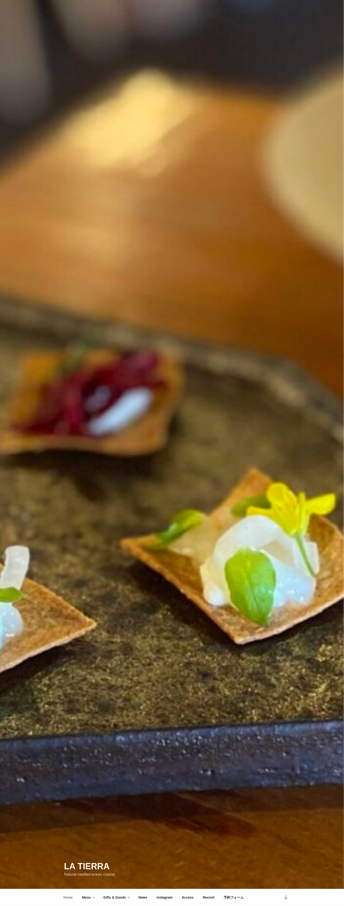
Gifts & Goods (116, 897)
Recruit (208, 897)
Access (188, 897)
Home (68, 897)
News (143, 897)
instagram (164, 897)
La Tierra (87, 866)
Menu (88, 897)
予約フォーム (234, 897)
